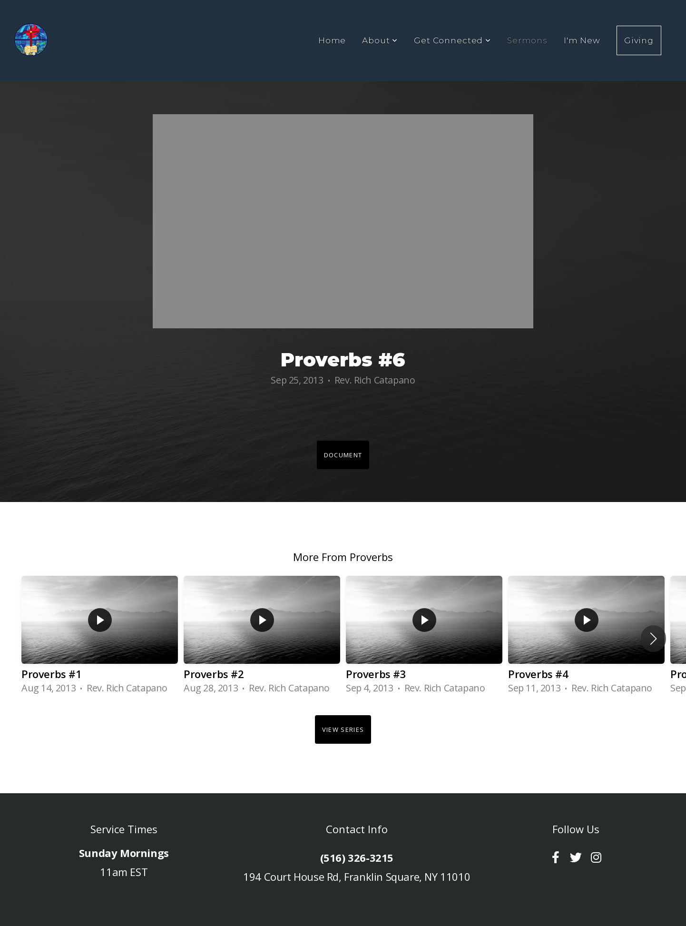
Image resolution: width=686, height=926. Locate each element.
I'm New (582, 40)
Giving (639, 40)
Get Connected (452, 40)
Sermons (527, 40)
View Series (343, 729)
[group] (99, 638)
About (380, 40)
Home (332, 40)
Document (343, 455)
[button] (653, 638)
